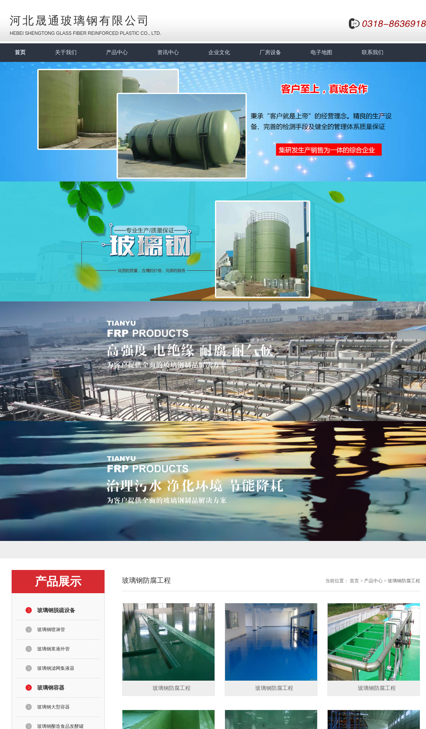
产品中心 (117, 52)
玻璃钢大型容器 (53, 707)
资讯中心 (168, 52)
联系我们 (372, 52)
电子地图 (321, 52)
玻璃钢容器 (50, 688)
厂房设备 (270, 52)
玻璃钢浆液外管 (53, 649)
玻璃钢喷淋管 (51, 629)
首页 (20, 52)
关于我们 (66, 52)
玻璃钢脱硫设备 (56, 610)
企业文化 (219, 52)
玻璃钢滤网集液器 (55, 668)
